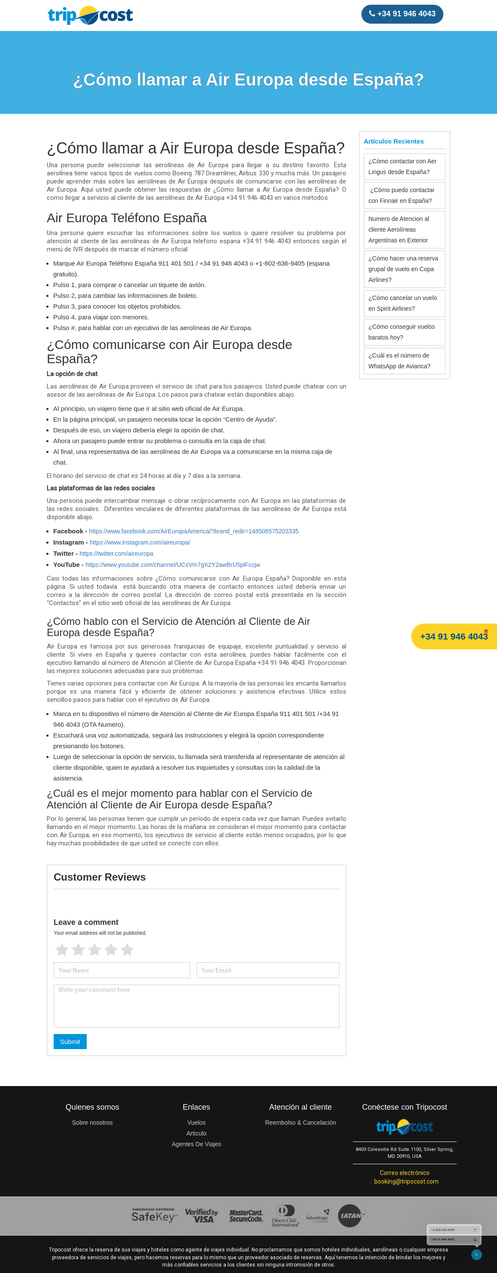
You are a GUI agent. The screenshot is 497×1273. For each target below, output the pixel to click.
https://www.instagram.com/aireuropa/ (140, 542)
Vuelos (197, 1122)
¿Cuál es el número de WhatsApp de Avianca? (400, 361)
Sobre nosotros (92, 1122)
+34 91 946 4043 (454, 636)
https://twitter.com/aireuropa (116, 553)
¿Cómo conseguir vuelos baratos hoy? (402, 332)
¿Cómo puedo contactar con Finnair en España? (402, 195)
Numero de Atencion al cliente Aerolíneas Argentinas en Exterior (399, 229)
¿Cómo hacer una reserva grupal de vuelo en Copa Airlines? (404, 269)
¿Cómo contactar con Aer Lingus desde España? (403, 166)
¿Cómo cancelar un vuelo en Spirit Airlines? (403, 303)
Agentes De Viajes (196, 1144)
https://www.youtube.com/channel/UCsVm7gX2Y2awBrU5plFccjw (172, 564)
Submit (70, 1041)
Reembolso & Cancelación (300, 1122)
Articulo (196, 1133)
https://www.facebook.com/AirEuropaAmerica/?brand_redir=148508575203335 (193, 531)
